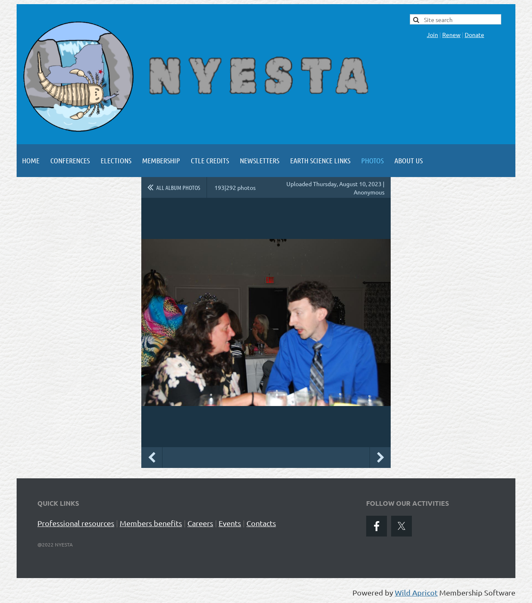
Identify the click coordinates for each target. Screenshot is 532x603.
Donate (474, 34)
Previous (151, 457)
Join (432, 34)
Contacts (261, 523)
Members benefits (151, 523)
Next (380, 457)
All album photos (178, 187)
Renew (451, 34)
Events (230, 523)
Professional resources (75, 523)
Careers (200, 523)
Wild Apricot (416, 592)
